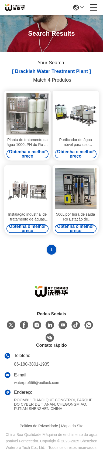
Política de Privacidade (39, 426)
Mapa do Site (72, 426)
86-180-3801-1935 (32, 364)
